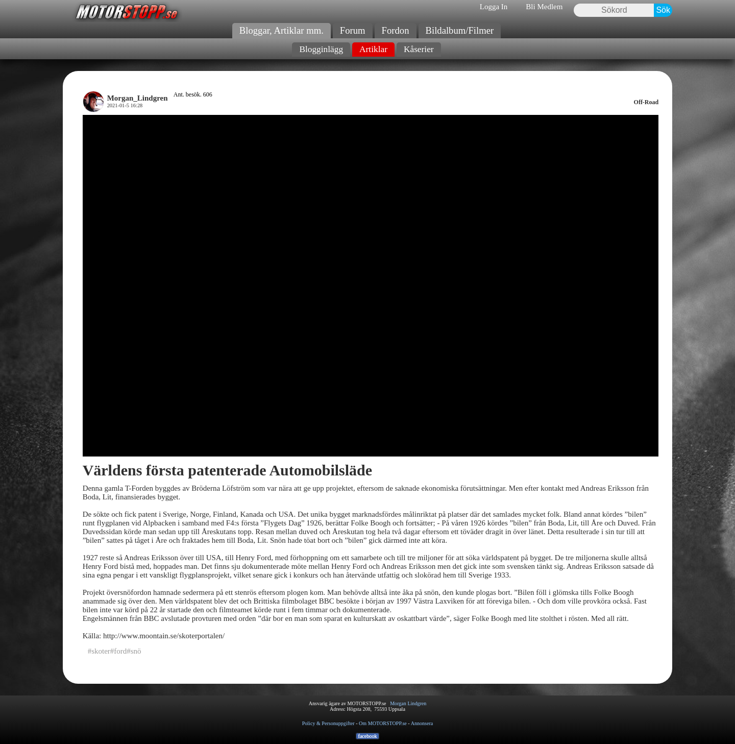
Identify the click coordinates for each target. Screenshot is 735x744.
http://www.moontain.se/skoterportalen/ (164, 636)
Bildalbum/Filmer (460, 30)
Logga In (494, 7)
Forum (352, 30)
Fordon (395, 30)
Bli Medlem (544, 7)
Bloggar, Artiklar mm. (281, 30)
